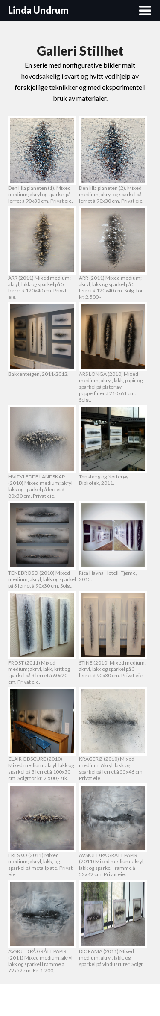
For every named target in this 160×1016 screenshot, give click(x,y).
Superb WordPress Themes (102, 1000)
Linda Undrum (38, 10)
